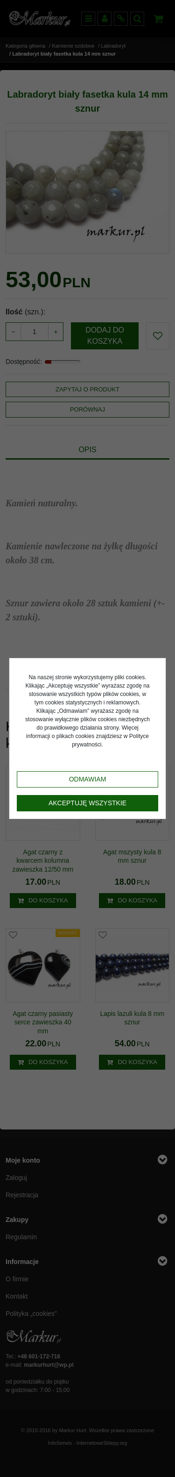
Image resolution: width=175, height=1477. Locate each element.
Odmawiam (87, 779)
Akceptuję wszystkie (87, 803)
